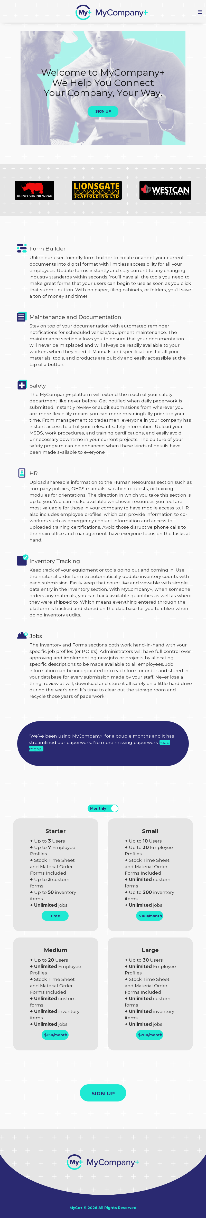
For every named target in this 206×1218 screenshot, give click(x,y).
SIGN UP (103, 111)
